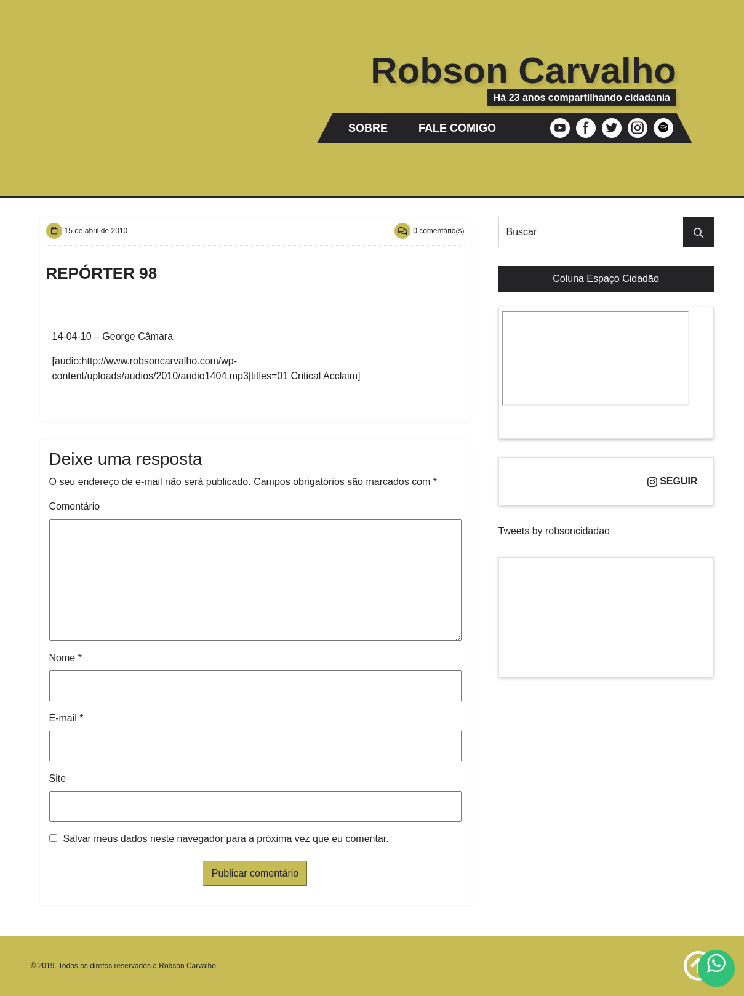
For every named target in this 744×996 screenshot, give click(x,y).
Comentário (74, 506)
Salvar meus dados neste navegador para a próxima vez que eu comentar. (226, 838)
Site (57, 778)
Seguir (672, 481)
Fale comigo (457, 128)
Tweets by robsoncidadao (554, 531)
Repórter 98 (102, 273)
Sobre (368, 128)
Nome (65, 658)
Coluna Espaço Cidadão (606, 278)
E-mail (66, 718)
